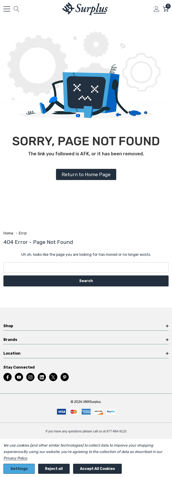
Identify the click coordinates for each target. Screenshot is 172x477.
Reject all (54, 468)
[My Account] (156, 9)
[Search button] (16, 9)
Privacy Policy (15, 458)
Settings (19, 468)
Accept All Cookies (97, 468)
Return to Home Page (86, 174)
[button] (86, 174)
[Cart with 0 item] (166, 9)
